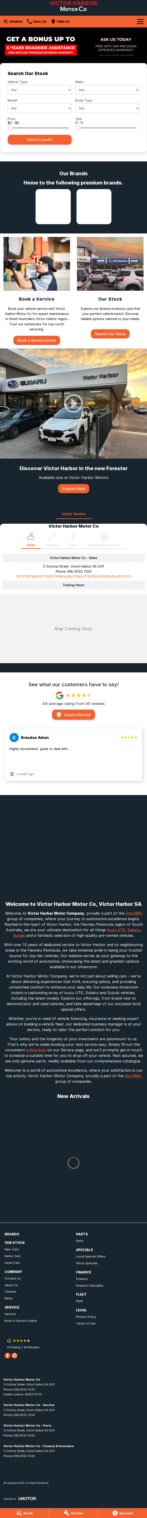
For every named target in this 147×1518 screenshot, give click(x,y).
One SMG (134, 913)
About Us (11, 1285)
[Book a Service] (36, 291)
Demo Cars (13, 1256)
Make (79, 82)
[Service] (73, 1513)
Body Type (83, 100)
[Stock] (24, 1513)
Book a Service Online (21, 1320)
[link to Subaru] (94, 206)
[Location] (31, 541)
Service (10, 1314)
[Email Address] (73, 576)
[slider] (10, 128)
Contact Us (13, 1278)
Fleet (79, 1301)
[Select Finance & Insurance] (104, 541)
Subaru (133, 930)
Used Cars (12, 1262)
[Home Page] (73, 6)
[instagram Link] (14, 1355)
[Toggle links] (19, 1498)
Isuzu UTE (116, 930)
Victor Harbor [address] (73, 514)
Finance (82, 1279)
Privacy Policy (86, 1316)
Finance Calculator (90, 1285)
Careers (10, 1291)
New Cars (12, 1249)
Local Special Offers (91, 1256)
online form (36, 1050)
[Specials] (122, 1513)
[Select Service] (52, 541)
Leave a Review (73, 714)
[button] (73, 754)
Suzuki (19, 935)
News (9, 1298)
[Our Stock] (110, 288)
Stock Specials (87, 1263)
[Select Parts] (73, 541)
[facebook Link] (7, 1355)
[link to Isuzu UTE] (53, 206)
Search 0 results (39, 140)
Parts (79, 1241)
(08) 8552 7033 (79, 571)
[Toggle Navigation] (140, 21)
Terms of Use (85, 1323)
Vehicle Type (17, 82)
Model (12, 100)
